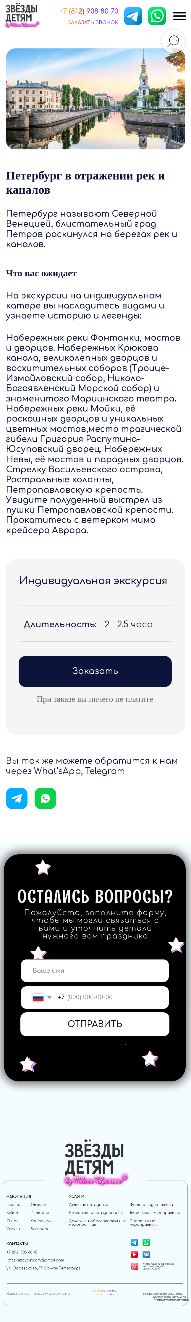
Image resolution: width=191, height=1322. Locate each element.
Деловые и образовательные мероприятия (97, 1223)
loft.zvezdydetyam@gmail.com (35, 1260)
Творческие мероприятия (155, 1213)
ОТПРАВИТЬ (94, 1024)
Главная (14, 1205)
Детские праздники (88, 1205)
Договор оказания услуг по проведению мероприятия (169, 1298)
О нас (13, 1221)
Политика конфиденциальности (163, 1294)
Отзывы (38, 1205)
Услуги (13, 1229)
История (39, 1213)
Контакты (40, 1221)
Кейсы (12, 1213)
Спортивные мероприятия (143, 1223)
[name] (95, 971)
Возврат (39, 1229)
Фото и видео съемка (151, 1205)
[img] (179, 16)
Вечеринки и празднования (96, 1213)
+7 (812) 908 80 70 (22, 1252)
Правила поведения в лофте (172, 1300)
